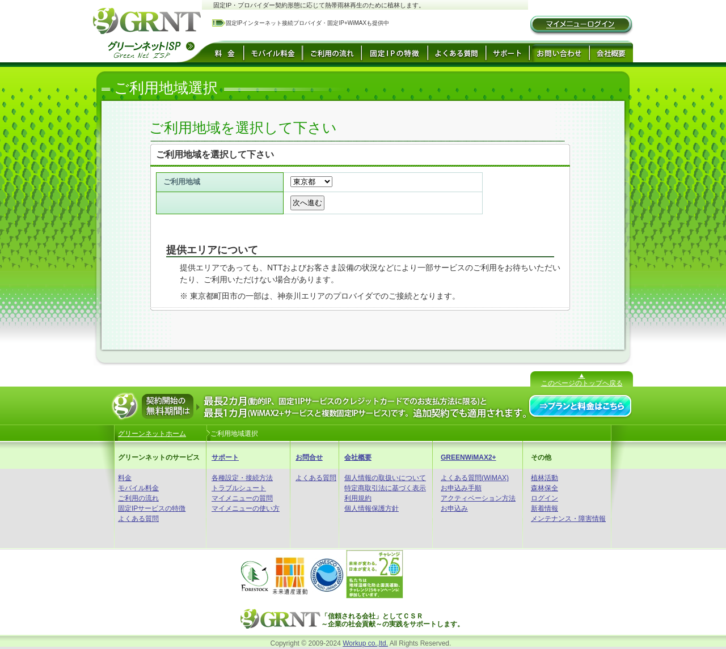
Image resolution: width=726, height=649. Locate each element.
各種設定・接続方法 (242, 478)
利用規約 (358, 498)
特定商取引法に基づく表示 (385, 488)
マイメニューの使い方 (246, 508)
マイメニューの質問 (242, 498)
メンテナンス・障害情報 (568, 519)
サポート (225, 457)
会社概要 (358, 457)
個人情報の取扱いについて (385, 478)
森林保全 (544, 488)
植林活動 (544, 478)
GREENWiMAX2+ (468, 457)
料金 (125, 478)
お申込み (454, 508)
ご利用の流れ (138, 498)
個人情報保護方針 (371, 508)
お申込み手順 (461, 488)
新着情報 (544, 508)
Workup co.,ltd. (365, 643)
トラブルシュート (239, 488)
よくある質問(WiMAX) (475, 478)
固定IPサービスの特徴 (151, 508)
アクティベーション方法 (478, 498)
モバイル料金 (138, 488)
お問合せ (309, 457)
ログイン (544, 498)
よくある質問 (138, 519)
